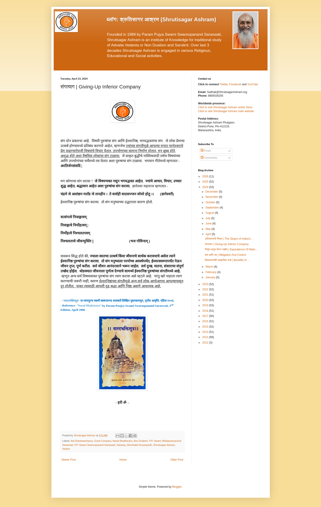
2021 (205, 294)
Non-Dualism (141, 440)
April (208, 234)
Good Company (102, 440)
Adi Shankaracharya (82, 440)
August (210, 212)
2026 (205, 176)
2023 (205, 284)
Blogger (177, 486)
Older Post (176, 459)
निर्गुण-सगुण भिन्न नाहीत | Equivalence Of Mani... (231, 249)
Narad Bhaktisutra (122, 440)
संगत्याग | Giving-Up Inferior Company (226, 244)
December (212, 191)
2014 (205, 332)
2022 (205, 289)
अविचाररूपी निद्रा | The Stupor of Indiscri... (229, 238)
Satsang (121, 445)
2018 (205, 310)
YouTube (252, 84)
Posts (206, 150)
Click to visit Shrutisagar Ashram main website (226, 111)
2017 (205, 316)
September (212, 207)
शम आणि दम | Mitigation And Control (225, 254)
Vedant (66, 448)
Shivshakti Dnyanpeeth (139, 445)
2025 (205, 181)
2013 (205, 337)
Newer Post (69, 459)
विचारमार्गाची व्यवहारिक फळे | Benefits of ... (227, 260)
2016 (205, 321)
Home (123, 459)
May (208, 229)
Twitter (224, 84)
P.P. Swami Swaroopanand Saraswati (94, 445)
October (210, 202)
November (212, 196)
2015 (205, 326)
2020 (205, 300)
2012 (205, 342)
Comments (209, 157)
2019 (205, 305)
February (211, 272)
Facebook (235, 84)
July (208, 218)
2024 (205, 187)
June (208, 223)
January (210, 277)
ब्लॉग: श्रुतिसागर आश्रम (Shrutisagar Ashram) (161, 19)
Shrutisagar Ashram (164, 445)
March (209, 266)
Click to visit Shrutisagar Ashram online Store (225, 107)
